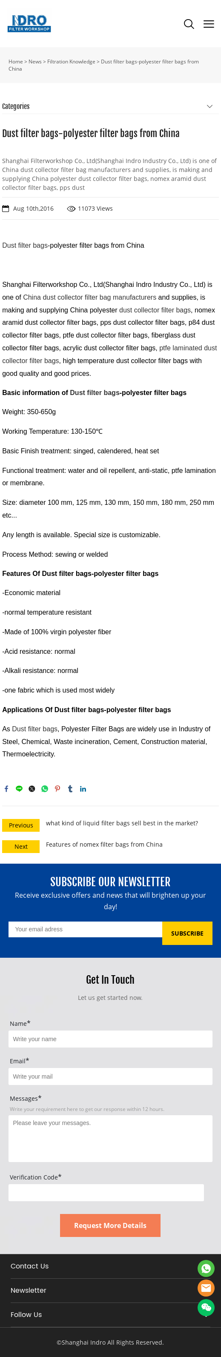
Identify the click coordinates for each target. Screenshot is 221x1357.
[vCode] (106, 1192)
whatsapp (44, 788)
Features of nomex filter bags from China (104, 844)
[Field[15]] (110, 1039)
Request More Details (110, 1225)
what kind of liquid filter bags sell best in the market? (122, 823)
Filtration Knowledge (71, 61)
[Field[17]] (110, 1076)
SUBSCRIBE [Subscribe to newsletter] (187, 933)
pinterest (57, 788)
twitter (32, 788)
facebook (6, 788)
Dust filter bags (94, 392)
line (19, 788)
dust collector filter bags (155, 310)
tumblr (70, 788)
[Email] (85, 929)
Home (16, 61)
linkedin (83, 788)
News (35, 61)
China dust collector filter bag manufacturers (89, 297)
